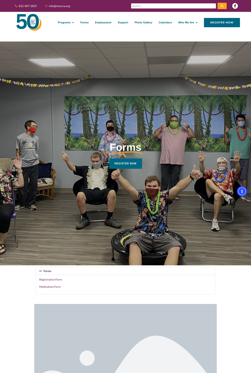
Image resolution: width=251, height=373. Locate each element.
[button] (125, 271)
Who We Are (188, 23)
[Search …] (173, 5)
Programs (66, 23)
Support (123, 22)
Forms (84, 22)
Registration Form (50, 279)
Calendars (165, 22)
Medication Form (50, 286)
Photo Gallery (143, 22)
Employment (103, 22)
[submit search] (222, 6)
